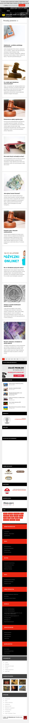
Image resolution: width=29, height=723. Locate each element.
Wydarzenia (7, 698)
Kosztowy (16, 515)
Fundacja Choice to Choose (9, 579)
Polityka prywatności (9, 669)
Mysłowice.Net (7, 535)
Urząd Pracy (6, 638)
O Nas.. (6, 662)
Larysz (5, 517)
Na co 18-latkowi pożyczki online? (14, 267)
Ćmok (22, 513)
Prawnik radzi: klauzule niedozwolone (10, 231)
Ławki (9, 517)
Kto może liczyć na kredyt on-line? (14, 156)
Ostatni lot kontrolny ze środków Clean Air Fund (17, 398)
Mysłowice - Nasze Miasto (9, 533)
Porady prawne (8, 709)
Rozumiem (22, 5)
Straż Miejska (6, 649)
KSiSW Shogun (7, 550)
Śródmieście (12, 519)
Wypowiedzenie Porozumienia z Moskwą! (17, 406)
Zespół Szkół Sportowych (9, 621)
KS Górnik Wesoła (7, 552)
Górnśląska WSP (7, 617)
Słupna (21, 517)
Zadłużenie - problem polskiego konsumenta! (13, 46)
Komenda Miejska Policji (8, 651)
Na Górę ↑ (25, 717)
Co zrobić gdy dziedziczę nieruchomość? (11, 83)
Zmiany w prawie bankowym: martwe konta (12, 305)
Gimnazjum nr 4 (7, 619)
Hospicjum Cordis (7, 583)
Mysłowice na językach (10, 707)
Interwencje (7, 704)
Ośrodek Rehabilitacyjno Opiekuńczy (11, 594)
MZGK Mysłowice (7, 636)
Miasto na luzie (8, 706)
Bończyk (5, 513)
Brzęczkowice (16, 513)
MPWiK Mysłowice (7, 632)
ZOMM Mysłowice (7, 634)
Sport (6, 700)
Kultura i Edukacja (9, 702)
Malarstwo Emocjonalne (8, 581)
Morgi (13, 517)
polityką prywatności (12, 5)
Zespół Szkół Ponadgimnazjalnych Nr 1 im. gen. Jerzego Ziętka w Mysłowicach (13, 613)
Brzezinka (10, 513)
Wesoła (17, 519)
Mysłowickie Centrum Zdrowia (10, 598)
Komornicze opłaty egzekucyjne (13, 119)
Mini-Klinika (6, 596)
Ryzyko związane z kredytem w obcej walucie (13, 342)
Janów (11, 515)
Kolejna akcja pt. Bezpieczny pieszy (16, 383)
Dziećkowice (6, 515)
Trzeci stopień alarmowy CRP (15, 402)
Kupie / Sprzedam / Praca (10, 713)
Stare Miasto (6, 519)
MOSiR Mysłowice (7, 546)
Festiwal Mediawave (8, 566)
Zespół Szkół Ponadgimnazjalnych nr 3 (11, 615)
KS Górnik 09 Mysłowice (8, 548)
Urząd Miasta (6, 531)
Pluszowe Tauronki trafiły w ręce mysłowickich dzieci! (15, 393)
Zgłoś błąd (7, 671)
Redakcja (7, 664)
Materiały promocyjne (9, 666)
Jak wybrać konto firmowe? (12, 193)
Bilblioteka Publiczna (8, 568)
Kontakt (6, 667)
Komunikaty (7, 711)
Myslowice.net (12, 717)
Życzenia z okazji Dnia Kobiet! (15, 388)
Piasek (16, 517)
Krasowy (21, 515)
